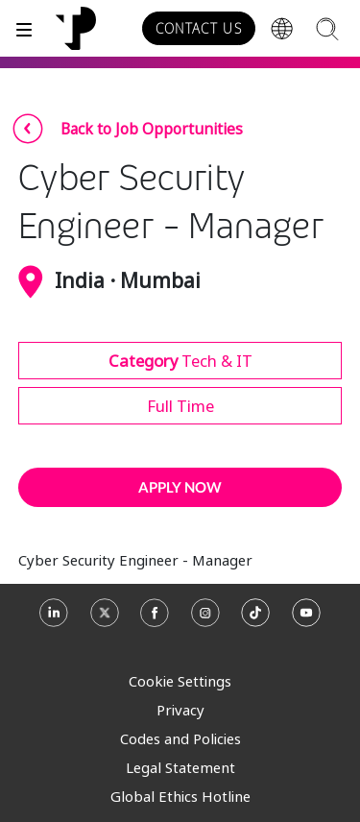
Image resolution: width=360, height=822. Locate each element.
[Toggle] (24, 28)
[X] (104, 619)
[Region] (282, 29)
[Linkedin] (53, 619)
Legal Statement (180, 767)
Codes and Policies (180, 738)
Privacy (180, 709)
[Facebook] (154, 619)
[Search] (327, 28)
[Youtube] (306, 619)
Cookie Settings (180, 680)
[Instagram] (205, 619)
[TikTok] (255, 619)
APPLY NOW (180, 487)
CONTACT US (199, 28)
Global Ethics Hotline (180, 796)
